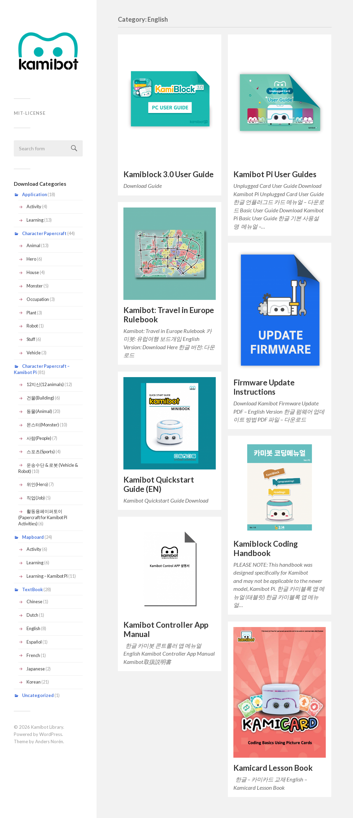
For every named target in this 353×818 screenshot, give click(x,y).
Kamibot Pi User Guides (274, 174)
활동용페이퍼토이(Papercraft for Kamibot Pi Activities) (42, 517)
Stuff (31, 339)
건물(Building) (40, 398)
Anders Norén (49, 741)
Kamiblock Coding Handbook (265, 548)
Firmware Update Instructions (264, 387)
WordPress (50, 734)
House (33, 272)
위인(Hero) (37, 484)
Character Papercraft (44, 233)
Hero (31, 259)
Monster (35, 286)
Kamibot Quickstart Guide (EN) (158, 484)
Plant (31, 312)
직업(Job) (36, 498)
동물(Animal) (39, 411)
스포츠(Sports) (41, 451)
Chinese (34, 601)
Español (34, 642)
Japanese (36, 668)
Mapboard (33, 537)
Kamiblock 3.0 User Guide (168, 174)
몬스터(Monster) (43, 424)
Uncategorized (38, 695)
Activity (34, 206)
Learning (35, 220)
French (33, 655)
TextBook (32, 589)
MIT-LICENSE (30, 113)
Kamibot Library (47, 727)
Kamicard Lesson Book (273, 767)
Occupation (38, 299)
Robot (32, 326)
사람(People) (39, 438)
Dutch (32, 615)
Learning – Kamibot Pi (47, 576)
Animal (33, 245)
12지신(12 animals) (45, 384)
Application (34, 194)
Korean (34, 682)
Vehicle (34, 352)
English (33, 628)
